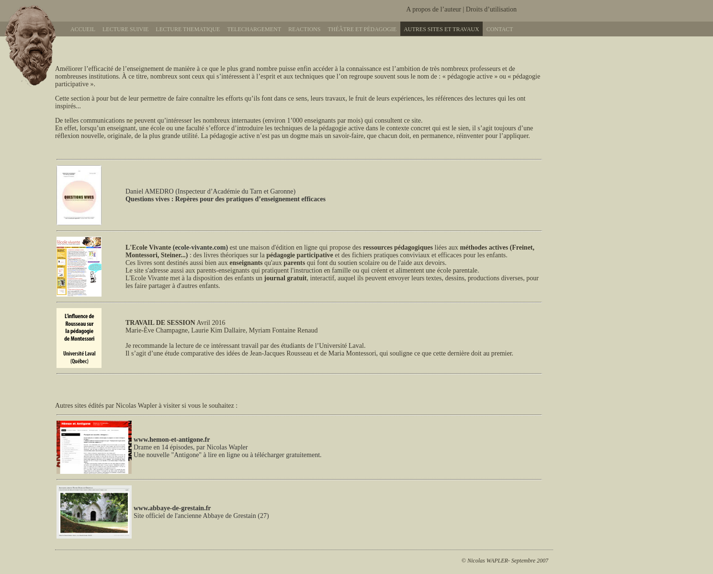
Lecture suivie (125, 29)
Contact (500, 29)
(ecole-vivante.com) (200, 247)
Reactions (304, 29)
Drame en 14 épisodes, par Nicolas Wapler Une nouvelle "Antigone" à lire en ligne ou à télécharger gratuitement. (228, 451)
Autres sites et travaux (441, 29)
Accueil (82, 29)
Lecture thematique (188, 29)
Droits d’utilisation (491, 9)
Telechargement (254, 29)
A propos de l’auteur (433, 9)
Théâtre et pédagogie (362, 29)
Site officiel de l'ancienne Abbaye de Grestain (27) (201, 512)
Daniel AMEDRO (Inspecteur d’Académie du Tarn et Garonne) (225, 195)
